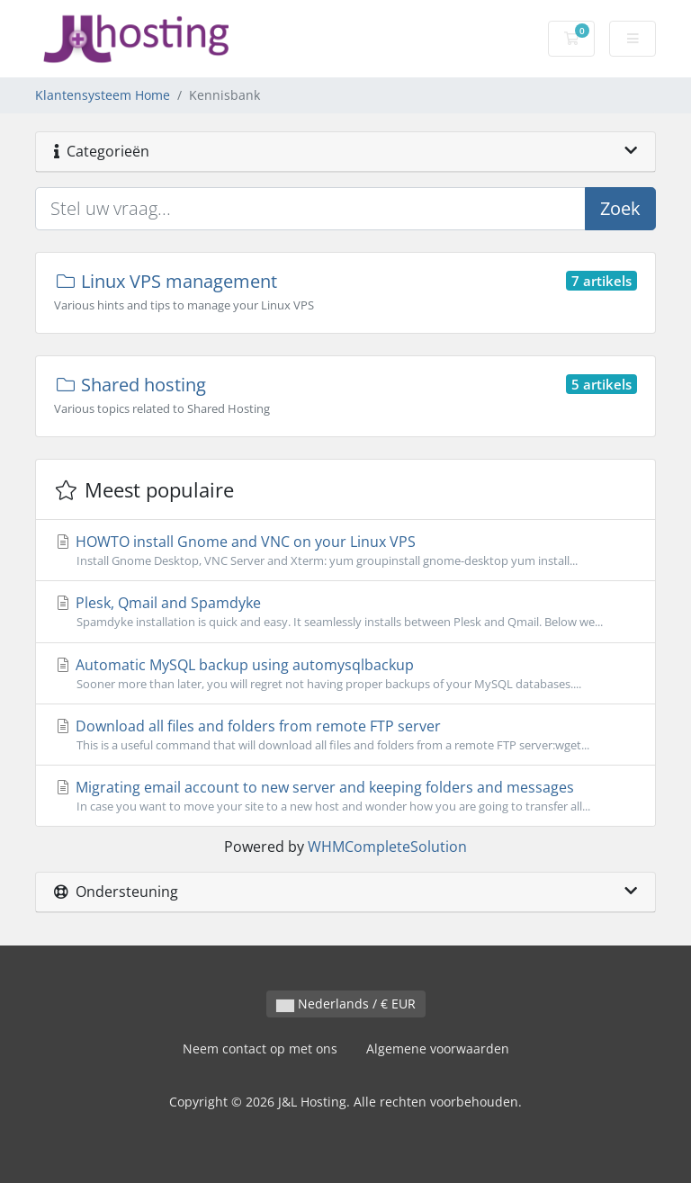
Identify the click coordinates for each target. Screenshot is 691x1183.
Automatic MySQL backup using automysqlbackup (345, 674)
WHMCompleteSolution (387, 846)
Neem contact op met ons (260, 1048)
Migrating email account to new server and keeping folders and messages (345, 796)
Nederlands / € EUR (346, 1003)
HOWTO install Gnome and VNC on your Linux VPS (345, 550)
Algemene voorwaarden (437, 1048)
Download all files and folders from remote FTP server (345, 735)
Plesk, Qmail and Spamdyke (345, 612)
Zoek (620, 208)
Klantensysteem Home (102, 94)
